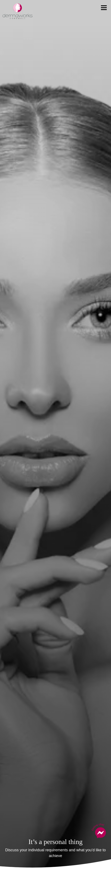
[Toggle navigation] (103, 7)
